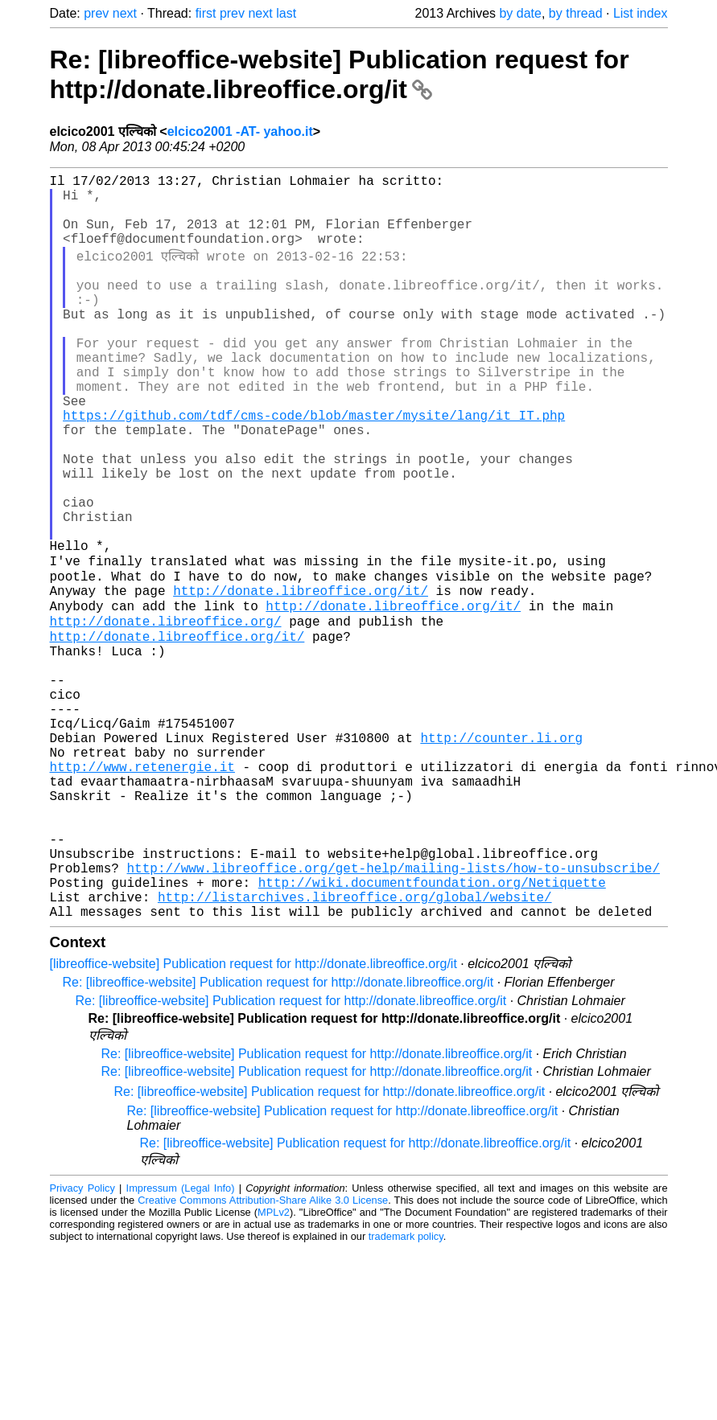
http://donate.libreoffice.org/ (166, 714)
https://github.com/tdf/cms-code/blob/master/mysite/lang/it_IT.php (314, 466)
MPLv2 (274, 1369)
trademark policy (406, 1393)
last (286, 13)
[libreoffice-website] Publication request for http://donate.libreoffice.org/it (253, 1120)
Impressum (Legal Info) (180, 1345)
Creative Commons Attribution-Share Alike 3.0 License (263, 1357)
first (206, 13)
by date (520, 13)
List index (640, 13)
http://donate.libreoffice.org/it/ (300, 678)
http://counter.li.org (501, 855)
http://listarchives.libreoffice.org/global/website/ (355, 1050)
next (125, 13)
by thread (576, 13)
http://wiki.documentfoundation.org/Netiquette (432, 1032)
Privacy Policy (82, 1345)
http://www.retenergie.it (142, 891)
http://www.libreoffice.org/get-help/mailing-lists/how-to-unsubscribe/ (393, 1015)
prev (96, 13)
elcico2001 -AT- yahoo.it (240, 131)
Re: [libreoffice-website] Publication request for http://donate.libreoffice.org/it (339, 74)
